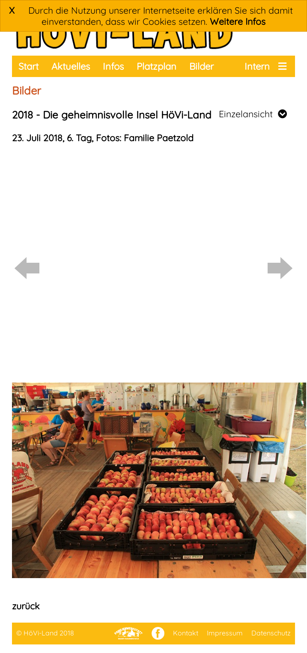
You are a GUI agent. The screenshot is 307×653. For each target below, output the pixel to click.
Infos (113, 66)
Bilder (201, 66)
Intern (257, 66)
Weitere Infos (237, 21)
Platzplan (156, 66)
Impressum (225, 633)
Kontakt (185, 633)
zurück (25, 605)
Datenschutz (271, 633)
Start (28, 66)
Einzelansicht (253, 113)
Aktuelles (70, 66)
